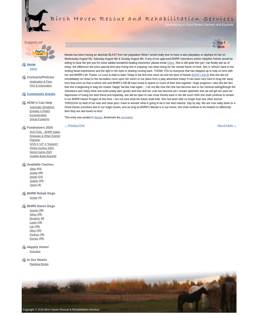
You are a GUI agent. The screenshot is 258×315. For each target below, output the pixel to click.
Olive (33, 230)
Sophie (34, 181)
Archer (34, 197)
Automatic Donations (42, 107)
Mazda (98, 117)
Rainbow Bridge (39, 264)
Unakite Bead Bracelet (43, 156)
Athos (33, 214)
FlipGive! (35, 140)
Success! (35, 251)
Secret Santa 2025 (41, 152)
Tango (33, 185)
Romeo (34, 238)
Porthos (34, 234)
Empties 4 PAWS (40, 111)
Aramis (34, 210)
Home (31, 64)
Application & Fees (41, 81)
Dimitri (33, 177)
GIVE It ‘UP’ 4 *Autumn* (44, 144)
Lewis (33, 222)
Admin (33, 68)
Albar (33, 168)
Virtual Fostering (39, 119)
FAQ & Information (41, 85)
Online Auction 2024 (42, 148)
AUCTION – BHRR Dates (45, 132)
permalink (127, 117)
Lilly (32, 226)
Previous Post (75, 125)
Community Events (41, 94)
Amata (34, 173)
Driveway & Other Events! (45, 136)
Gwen (170, 62)
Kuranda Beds (38, 115)
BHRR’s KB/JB (200, 75)
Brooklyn (35, 218)
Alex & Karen (226, 125)
